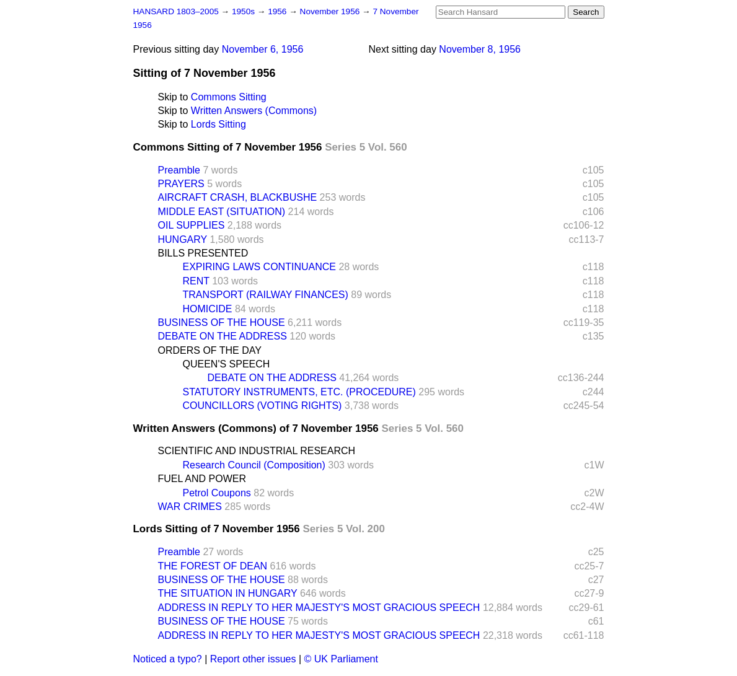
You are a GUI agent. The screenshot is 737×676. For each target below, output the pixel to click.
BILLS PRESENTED (203, 253)
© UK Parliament (341, 659)
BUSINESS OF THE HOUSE (221, 322)
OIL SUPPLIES (191, 225)
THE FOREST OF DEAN (213, 566)
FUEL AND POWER (202, 478)
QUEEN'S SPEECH (226, 364)
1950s (244, 11)
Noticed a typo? (167, 659)
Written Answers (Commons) (254, 110)
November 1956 (331, 11)
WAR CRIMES (190, 506)
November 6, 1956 (263, 49)
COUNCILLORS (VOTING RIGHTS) (262, 405)
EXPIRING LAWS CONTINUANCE (259, 266)
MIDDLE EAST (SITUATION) (222, 211)
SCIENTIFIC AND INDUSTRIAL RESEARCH (257, 451)
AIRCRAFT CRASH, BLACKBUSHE (237, 197)
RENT (196, 281)
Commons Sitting (229, 97)
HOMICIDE (207, 309)
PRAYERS (181, 183)
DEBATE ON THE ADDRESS (222, 336)
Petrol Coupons (217, 493)
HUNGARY (182, 239)
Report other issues (253, 659)
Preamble (179, 170)
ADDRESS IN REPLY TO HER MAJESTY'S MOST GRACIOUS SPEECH (319, 607)
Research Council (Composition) (254, 465)
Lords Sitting (218, 124)
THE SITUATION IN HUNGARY (228, 593)
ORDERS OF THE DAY (210, 350)
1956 (278, 11)
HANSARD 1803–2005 (176, 11)
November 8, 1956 (480, 49)
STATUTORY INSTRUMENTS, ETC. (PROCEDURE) (299, 392)
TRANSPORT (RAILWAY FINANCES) (265, 294)
